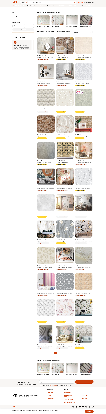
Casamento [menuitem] (62, 5)
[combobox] (24, 2)
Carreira (49, 395)
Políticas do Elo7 (51, 401)
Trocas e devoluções (68, 399)
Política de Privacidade (53, 385)
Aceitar (89, 411)
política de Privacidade (43, 412)
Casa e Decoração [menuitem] (32, 5)
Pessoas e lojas (50, 398)
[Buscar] (50, 2)
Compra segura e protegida (68, 396)
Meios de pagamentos (86, 392)
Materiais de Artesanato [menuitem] (87, 5)
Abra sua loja (84, 398)
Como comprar (67, 392)
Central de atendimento (69, 402)
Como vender (84, 395)
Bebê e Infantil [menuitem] (51, 5)
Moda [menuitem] (42, 5)
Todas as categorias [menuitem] (19, 5)
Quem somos (50, 392)
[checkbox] (41, 385)
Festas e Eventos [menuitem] (73, 5)
